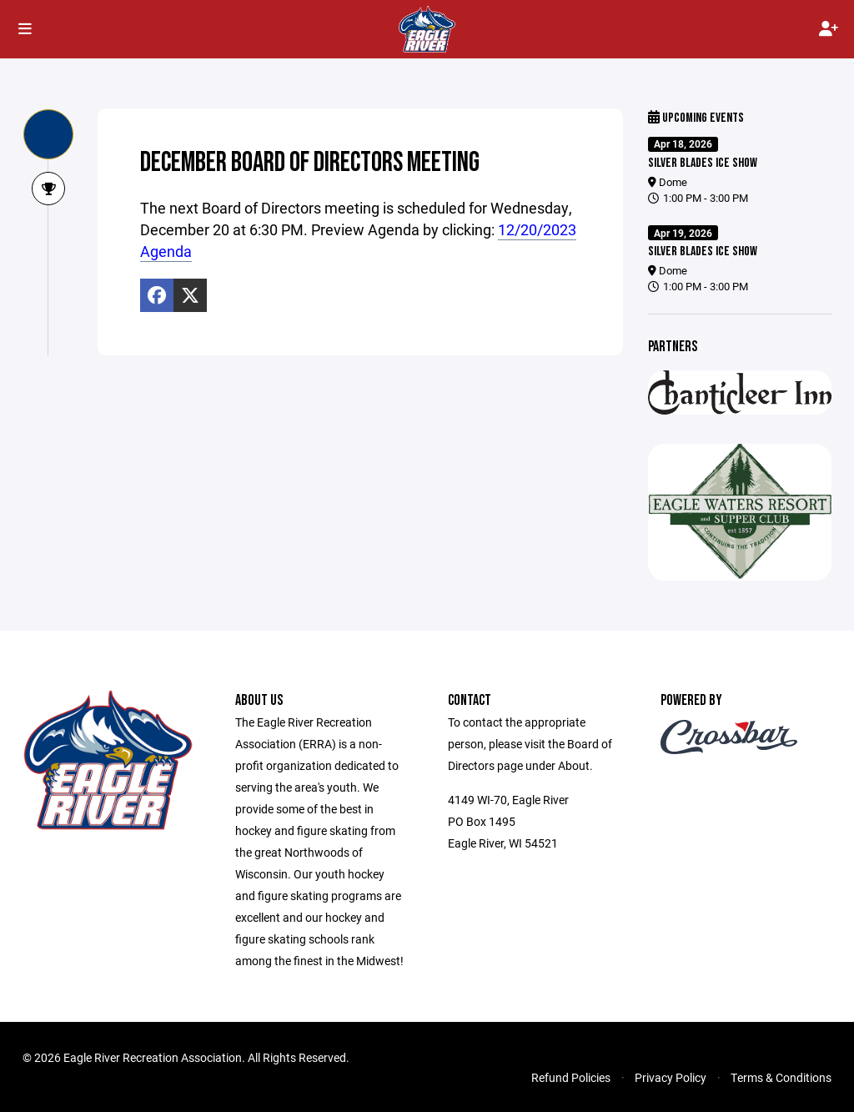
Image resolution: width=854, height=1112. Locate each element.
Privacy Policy (670, 1077)
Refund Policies (570, 1077)
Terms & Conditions (781, 1077)
